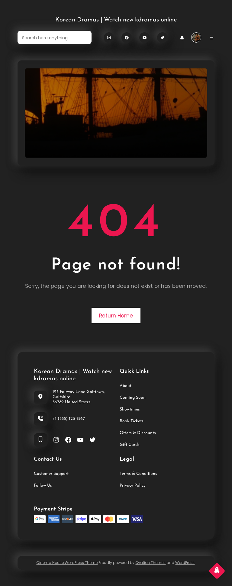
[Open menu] (211, 37)
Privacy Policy (133, 485)
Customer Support (51, 474)
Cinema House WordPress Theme (67, 562)
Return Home (116, 315)
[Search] (83, 37)
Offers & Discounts (138, 433)
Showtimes (130, 409)
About (125, 386)
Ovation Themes (150, 562)
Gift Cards (130, 445)
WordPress (185, 562)
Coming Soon (133, 397)
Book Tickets (131, 421)
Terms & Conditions (138, 474)
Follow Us (43, 485)
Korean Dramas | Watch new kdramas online (116, 20)
